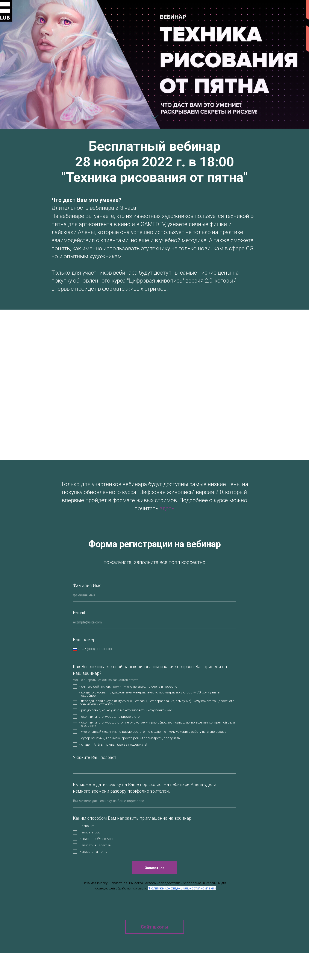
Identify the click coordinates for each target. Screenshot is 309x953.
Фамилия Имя (87, 585)
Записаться (161, 867)
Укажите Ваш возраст (94, 757)
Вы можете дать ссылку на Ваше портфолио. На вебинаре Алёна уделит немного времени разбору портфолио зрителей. (145, 788)
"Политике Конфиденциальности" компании (182, 888)
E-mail (79, 612)
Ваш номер (84, 639)
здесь (167, 508)
